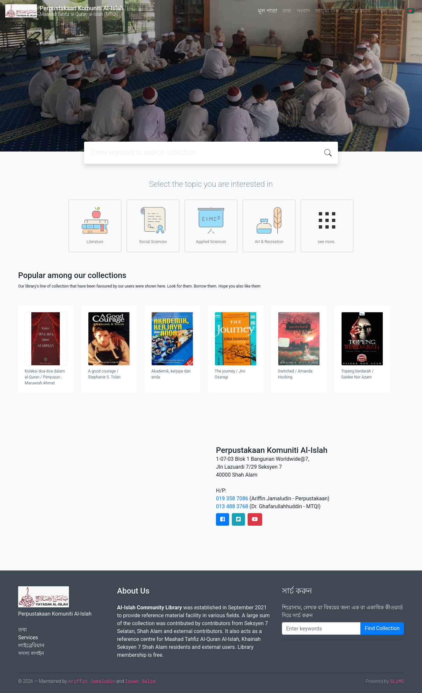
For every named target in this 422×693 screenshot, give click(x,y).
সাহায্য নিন (327, 11)
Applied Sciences (211, 225)
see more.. (327, 225)
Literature (95, 225)
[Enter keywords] (321, 628)
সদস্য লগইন (389, 11)
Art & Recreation (269, 225)
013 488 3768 (232, 506)
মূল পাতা (267, 11)
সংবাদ (303, 11)
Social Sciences (153, 225)
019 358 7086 (232, 498)
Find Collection (382, 628)
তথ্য (287, 11)
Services (28, 637)
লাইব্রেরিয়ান (357, 11)
